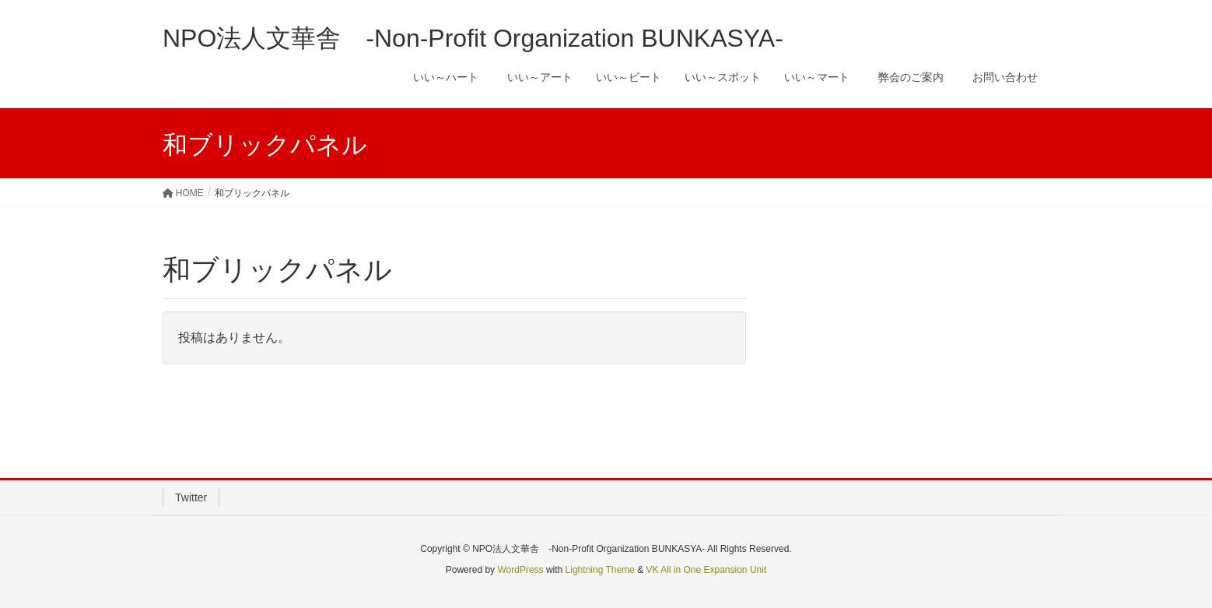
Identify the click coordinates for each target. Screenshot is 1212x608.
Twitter (191, 497)
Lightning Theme (600, 569)
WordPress (520, 569)
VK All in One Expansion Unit (706, 569)
